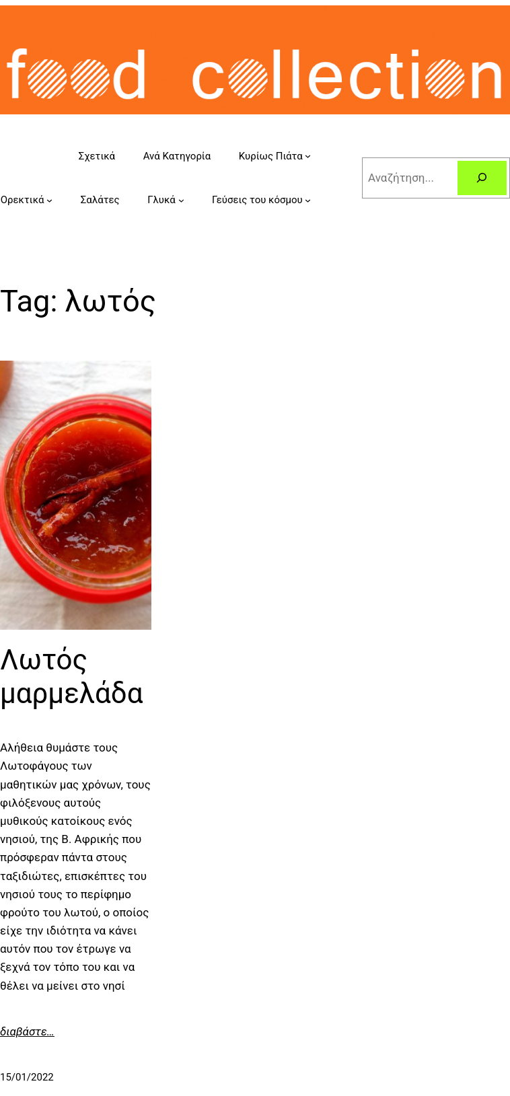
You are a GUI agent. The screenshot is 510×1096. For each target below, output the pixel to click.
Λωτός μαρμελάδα (71, 676)
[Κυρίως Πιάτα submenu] (308, 156)
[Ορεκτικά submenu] (49, 200)
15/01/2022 (27, 1077)
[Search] (482, 178)
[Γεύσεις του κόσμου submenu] (308, 200)
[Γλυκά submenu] (181, 200)
